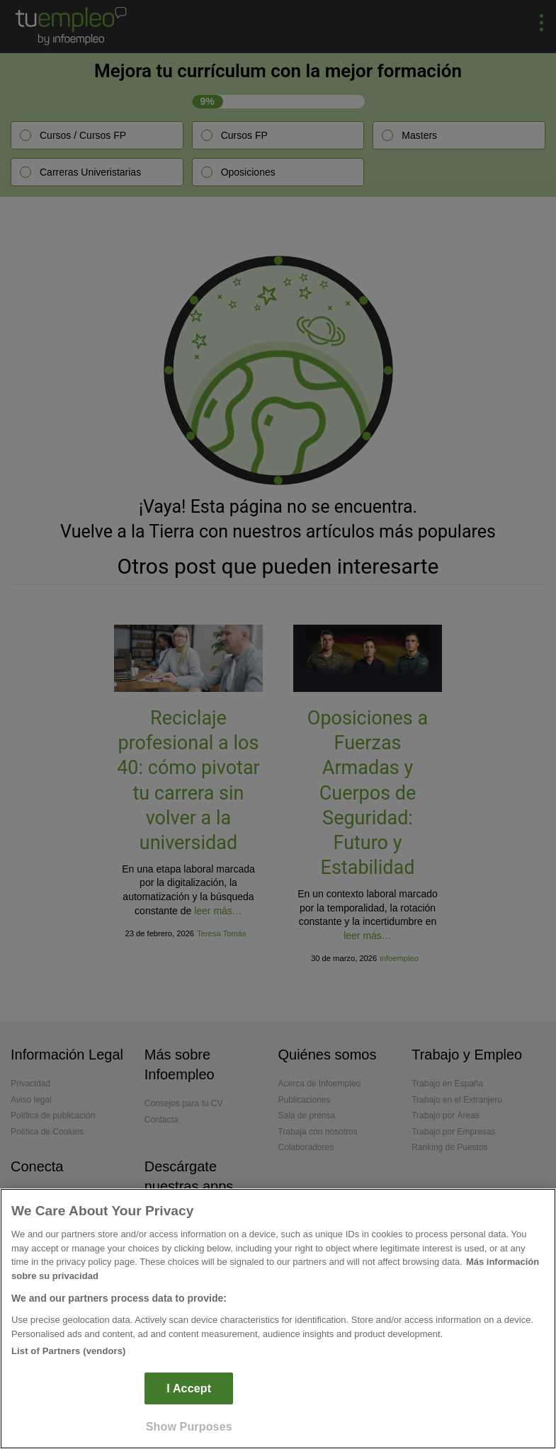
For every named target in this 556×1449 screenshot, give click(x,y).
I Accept (188, 1388)
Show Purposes (189, 1427)
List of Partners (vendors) (68, 1351)
